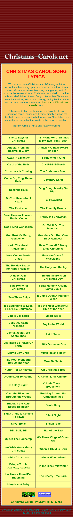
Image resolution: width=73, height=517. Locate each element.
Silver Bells (18, 423)
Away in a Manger (18, 157)
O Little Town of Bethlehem (53, 385)
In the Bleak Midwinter (53, 465)
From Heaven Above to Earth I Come (18, 217)
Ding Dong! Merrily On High (53, 190)
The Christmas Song (53, 171)
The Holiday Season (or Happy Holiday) (18, 267)
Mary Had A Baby (18, 484)
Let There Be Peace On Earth (18, 344)
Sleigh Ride (53, 423)
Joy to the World (53, 324)
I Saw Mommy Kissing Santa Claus (53, 287)
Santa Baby (53, 405)
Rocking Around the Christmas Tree (53, 395)
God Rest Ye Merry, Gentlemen (18, 237)
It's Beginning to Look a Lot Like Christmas (18, 307)
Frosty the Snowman (53, 216)
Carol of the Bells (18, 164)
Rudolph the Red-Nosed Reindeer (18, 405)
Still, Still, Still (18, 430)
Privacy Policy (44, 501)
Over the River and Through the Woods (18, 395)
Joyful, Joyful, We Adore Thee (18, 334)
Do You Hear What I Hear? (18, 200)
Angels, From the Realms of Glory (18, 149)
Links (58, 501)
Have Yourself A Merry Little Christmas (53, 247)
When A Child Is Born (53, 449)
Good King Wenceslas (18, 226)
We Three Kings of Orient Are (53, 439)
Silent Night (53, 415)
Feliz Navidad (53, 199)
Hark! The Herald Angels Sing (18, 247)
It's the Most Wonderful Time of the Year (53, 307)
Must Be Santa (53, 361)
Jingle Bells (53, 315)
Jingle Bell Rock (18, 315)
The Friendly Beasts (53, 208)
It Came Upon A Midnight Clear (53, 297)
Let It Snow (53, 334)
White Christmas (18, 457)
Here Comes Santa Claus (18, 257)
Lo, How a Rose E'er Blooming (18, 476)
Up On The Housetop (18, 438)
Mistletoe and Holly (53, 352)
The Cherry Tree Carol (53, 475)
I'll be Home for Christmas (18, 287)
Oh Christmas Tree (53, 369)
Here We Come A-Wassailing (53, 257)
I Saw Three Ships (18, 297)
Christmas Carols (22, 501)
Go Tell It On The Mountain (53, 227)
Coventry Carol (53, 179)
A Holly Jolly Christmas (18, 277)
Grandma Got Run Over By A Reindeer (53, 237)
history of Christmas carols (48, 104)
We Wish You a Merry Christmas (18, 449)
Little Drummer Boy (53, 344)
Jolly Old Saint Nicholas (18, 324)
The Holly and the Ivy (53, 267)
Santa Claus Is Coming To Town (18, 415)
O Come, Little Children (53, 376)
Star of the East (53, 430)
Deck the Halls (18, 189)
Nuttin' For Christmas (18, 369)
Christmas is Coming (18, 171)
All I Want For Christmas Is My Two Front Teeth (53, 139)
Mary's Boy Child (18, 352)
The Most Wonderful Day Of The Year (18, 361)
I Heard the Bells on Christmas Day (53, 277)
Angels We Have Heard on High (53, 149)
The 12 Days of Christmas (18, 139)
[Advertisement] (36, 26)
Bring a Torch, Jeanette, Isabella (18, 466)
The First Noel (18, 208)
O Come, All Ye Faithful (18, 376)
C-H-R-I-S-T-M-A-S (53, 164)
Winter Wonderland (53, 457)
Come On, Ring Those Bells (18, 180)
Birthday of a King (53, 157)
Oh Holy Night (18, 385)
